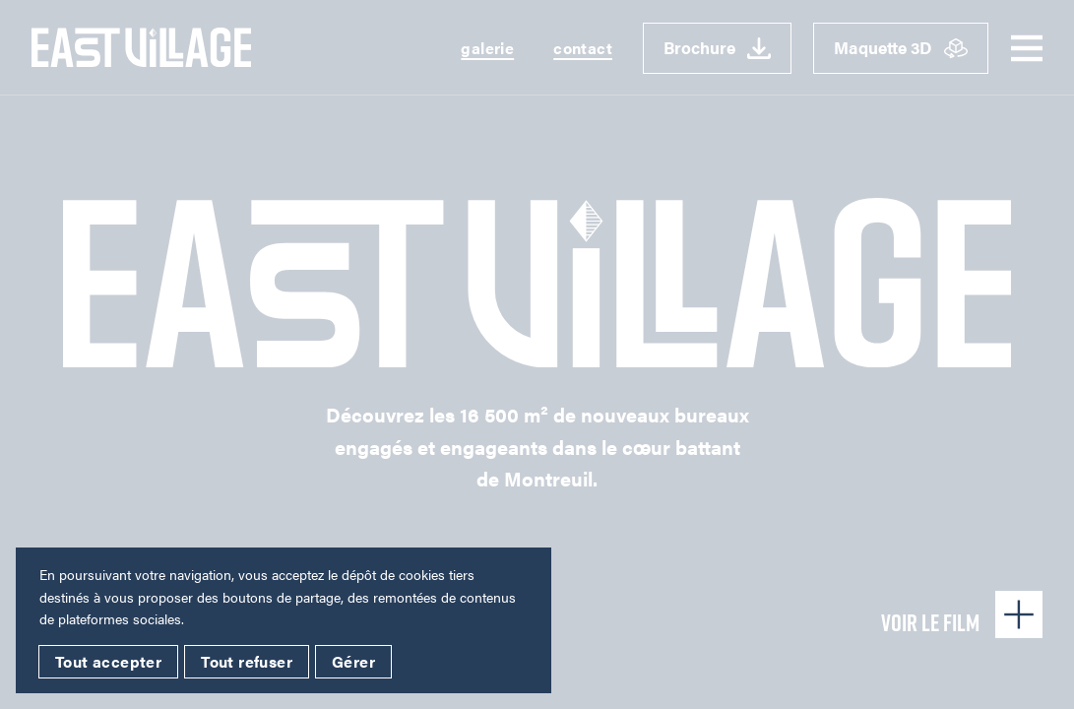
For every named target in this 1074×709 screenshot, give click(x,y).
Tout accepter (108, 661)
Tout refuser (246, 661)
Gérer (353, 661)
